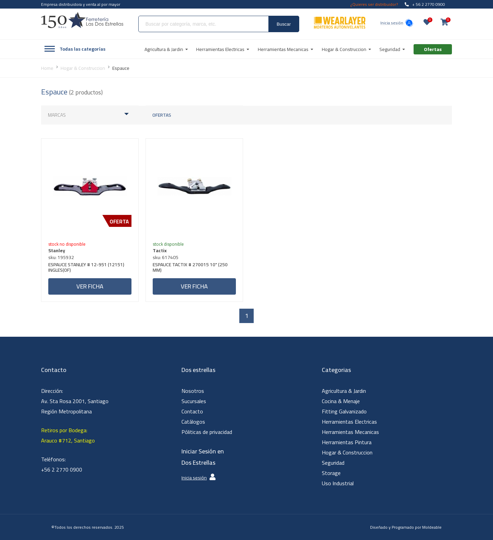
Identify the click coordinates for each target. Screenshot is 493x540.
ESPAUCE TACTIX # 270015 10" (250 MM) (190, 268)
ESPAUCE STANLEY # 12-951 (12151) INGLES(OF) (86, 268)
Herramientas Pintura (346, 442)
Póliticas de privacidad (206, 432)
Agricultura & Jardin (344, 391)
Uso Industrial (338, 483)
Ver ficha (89, 286)
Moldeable (432, 527)
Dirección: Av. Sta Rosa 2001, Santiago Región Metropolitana (75, 401)
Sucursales (193, 401)
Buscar (284, 24)
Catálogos (193, 421)
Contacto (192, 411)
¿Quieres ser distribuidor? (374, 4)
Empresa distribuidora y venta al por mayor (80, 4)
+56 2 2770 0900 (61, 469)
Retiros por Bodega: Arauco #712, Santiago (68, 435)
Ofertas (161, 115)
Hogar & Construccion (347, 452)
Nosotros (192, 391)
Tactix (160, 250)
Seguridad (333, 463)
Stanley (56, 250)
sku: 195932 (61, 257)
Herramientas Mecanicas (350, 432)
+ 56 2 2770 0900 (425, 4)
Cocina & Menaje (341, 401)
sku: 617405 (165, 257)
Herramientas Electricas (349, 421)
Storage (331, 473)
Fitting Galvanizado (344, 411)
